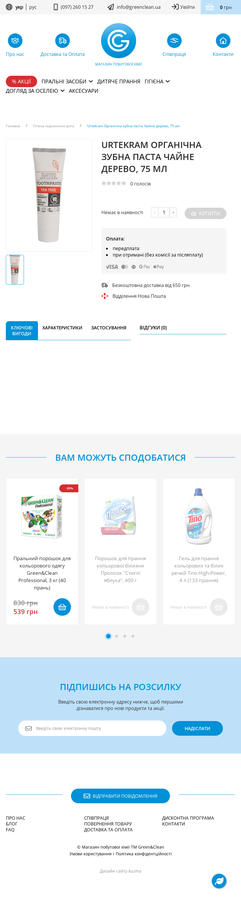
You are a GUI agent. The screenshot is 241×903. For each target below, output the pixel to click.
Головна (13, 126)
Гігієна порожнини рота (53, 126)
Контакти (173, 824)
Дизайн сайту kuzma (120, 871)
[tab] (108, 636)
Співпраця (96, 818)
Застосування (108, 326)
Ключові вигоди (22, 329)
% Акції (21, 81)
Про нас (15, 818)
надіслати (196, 728)
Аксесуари (83, 90)
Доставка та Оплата (108, 830)
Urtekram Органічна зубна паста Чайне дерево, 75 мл (133, 126)
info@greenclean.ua (139, 7)
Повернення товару (108, 824)
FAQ (10, 830)
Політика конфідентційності (144, 853)
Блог (12, 824)
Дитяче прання (118, 81)
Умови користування (91, 853)
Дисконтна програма (188, 818)
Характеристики (62, 326)
